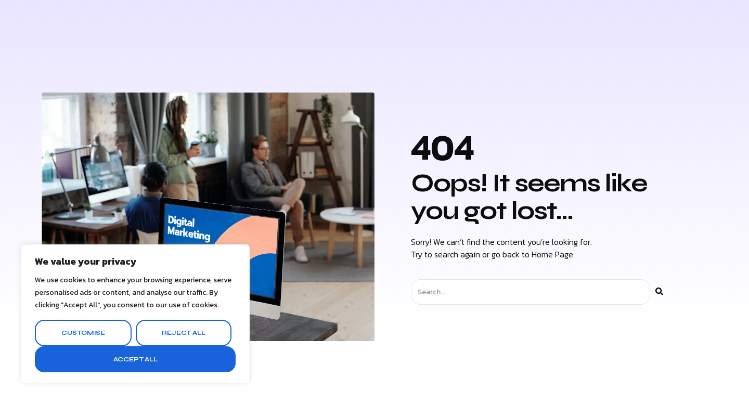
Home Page (552, 254)
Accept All (135, 359)
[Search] (659, 292)
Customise (83, 332)
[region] (135, 313)
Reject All (183, 332)
